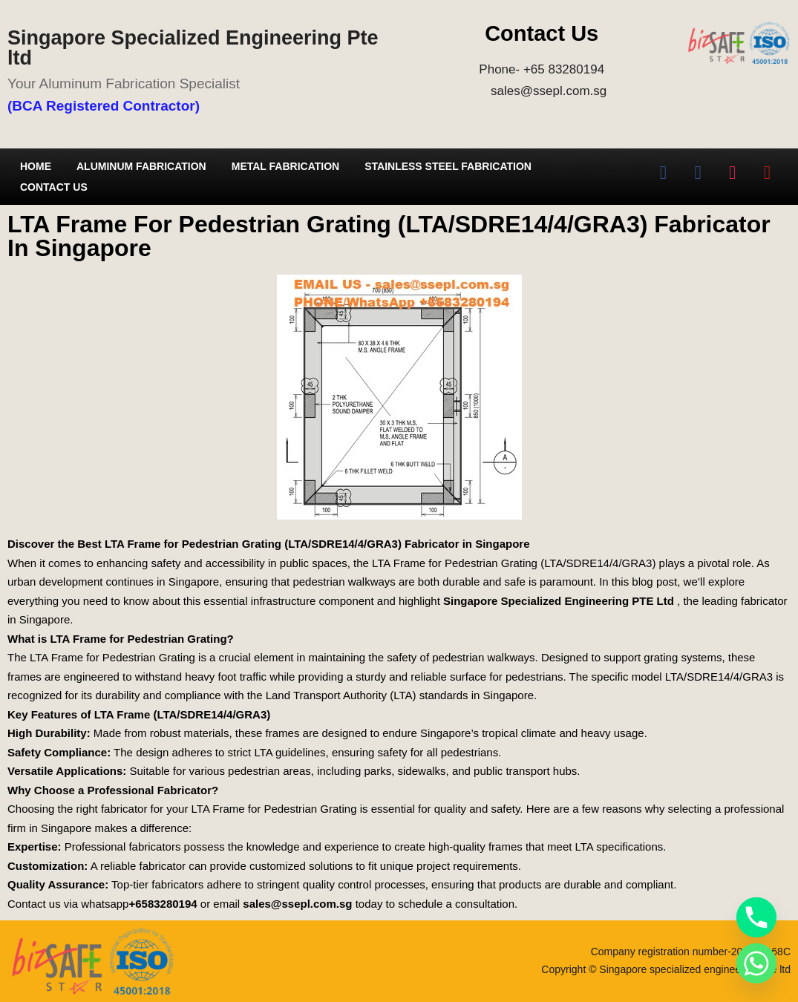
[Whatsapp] (756, 963)
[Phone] (756, 917)
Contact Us (54, 187)
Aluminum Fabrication (141, 166)
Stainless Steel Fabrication (448, 166)
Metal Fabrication (285, 166)
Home (35, 166)
